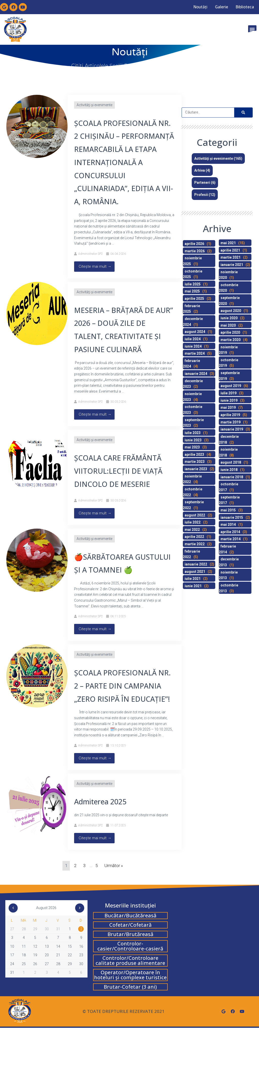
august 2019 (231, 386)
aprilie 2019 (230, 415)
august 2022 (195, 515)
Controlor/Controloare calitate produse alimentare (130, 1000)
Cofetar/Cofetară (130, 964)
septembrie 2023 (193, 423)
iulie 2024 (193, 339)
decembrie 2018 (229, 439)
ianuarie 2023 (196, 469)
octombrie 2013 (228, 588)
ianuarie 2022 (196, 564)
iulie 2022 (193, 522)
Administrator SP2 (90, 267)
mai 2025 (192, 291)
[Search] (243, 112)
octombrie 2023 (192, 410)
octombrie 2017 (228, 487)
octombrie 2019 (228, 363)
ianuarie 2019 (232, 429)
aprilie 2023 (194, 454)
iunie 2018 (229, 470)
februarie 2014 (227, 549)
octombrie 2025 (192, 274)
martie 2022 (195, 544)
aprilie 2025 (194, 299)
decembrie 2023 (193, 384)
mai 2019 (228, 407)
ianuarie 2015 (232, 517)
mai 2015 (228, 510)
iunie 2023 (193, 440)
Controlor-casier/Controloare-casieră (130, 985)
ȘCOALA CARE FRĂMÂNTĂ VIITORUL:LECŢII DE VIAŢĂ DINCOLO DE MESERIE (123, 483)
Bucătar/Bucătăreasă (130, 954)
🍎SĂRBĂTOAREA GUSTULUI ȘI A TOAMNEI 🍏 (121, 582)
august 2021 (195, 572)
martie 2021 (231, 257)
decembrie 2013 (229, 562)
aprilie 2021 (230, 250)
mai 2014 (228, 525)
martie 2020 (231, 340)
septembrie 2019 (229, 376)
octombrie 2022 (192, 492)
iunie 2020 (229, 318)
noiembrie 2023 (192, 397)
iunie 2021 (193, 586)
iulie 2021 (193, 579)
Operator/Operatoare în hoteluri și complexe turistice (130, 1014)
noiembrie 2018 (228, 452)
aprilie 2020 (230, 332)
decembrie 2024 (193, 322)
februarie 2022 (191, 554)
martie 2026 (195, 251)
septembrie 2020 (229, 301)
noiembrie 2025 (192, 261)
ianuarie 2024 (196, 374)
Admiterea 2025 (105, 840)
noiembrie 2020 (228, 275)
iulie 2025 (193, 284)
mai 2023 (192, 447)
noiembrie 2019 (228, 350)
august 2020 (231, 311)
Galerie (217, 7)
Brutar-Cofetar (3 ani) (130, 1026)
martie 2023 (195, 462)
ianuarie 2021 (232, 265)
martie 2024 (195, 353)
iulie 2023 (193, 433)
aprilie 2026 (194, 244)
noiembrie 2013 (228, 575)
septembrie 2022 (193, 505)
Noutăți (192, 7)
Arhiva (199, 170)
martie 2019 (231, 422)
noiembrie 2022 (192, 479)
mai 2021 (228, 243)
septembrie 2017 (229, 500)
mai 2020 (228, 325)
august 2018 (231, 462)
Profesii (201, 195)
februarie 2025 (191, 309)
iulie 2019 (228, 393)
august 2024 (195, 332)
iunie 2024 (193, 346)
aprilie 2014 (230, 532)
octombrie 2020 (228, 288)
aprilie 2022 (194, 537)
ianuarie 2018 (232, 477)
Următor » (113, 904)
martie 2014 (231, 539)
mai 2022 (192, 530)
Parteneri (202, 182)
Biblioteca (243, 7)
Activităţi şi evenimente (94, 105)
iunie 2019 (229, 400)
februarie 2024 (191, 364)
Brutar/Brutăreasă (130, 973)
